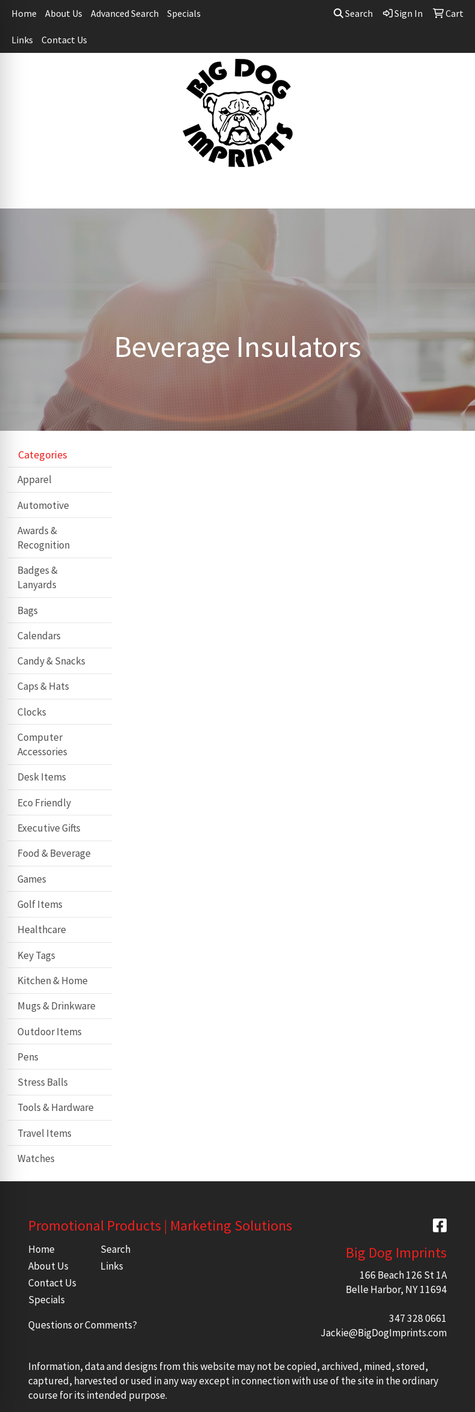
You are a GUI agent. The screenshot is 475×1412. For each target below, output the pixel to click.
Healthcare (41, 929)
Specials (184, 13)
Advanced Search (125, 13)
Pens (27, 1057)
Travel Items (44, 1133)
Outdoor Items (49, 1031)
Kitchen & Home (52, 980)
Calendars (39, 635)
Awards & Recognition (43, 538)
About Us (63, 13)
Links (22, 40)
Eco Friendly (44, 802)
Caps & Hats (43, 686)
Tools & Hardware (55, 1107)
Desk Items (41, 777)
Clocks (31, 712)
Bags (27, 610)
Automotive (43, 505)
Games (31, 879)
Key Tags (36, 955)
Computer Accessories (42, 744)
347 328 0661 (418, 1318)
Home (24, 13)
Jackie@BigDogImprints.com (383, 1332)
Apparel (34, 479)
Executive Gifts (49, 828)
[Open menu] (451, 191)
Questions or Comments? (82, 1324)
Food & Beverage (54, 853)
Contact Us (64, 40)
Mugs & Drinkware (56, 1005)
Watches (36, 1158)
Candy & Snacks (51, 661)
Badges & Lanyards (37, 577)
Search (353, 13)
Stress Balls (42, 1082)
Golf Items (40, 904)
